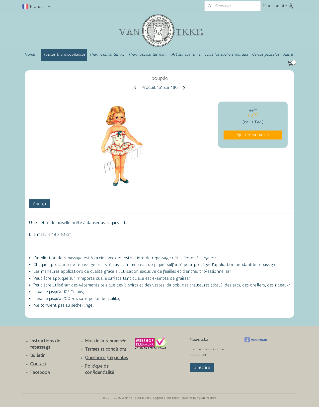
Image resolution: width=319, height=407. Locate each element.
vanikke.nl (255, 340)
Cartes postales (265, 54)
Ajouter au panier (253, 135)
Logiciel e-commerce (166, 398)
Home (29, 54)
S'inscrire (202, 367)
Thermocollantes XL (106, 54)
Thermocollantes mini (147, 54)
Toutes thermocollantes (64, 54)
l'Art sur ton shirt (185, 54)
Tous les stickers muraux (226, 54)
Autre (288, 54)
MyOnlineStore (206, 398)
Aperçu (39, 203)
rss (149, 398)
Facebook (40, 372)
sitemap (139, 398)
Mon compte (278, 6)
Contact (38, 364)
